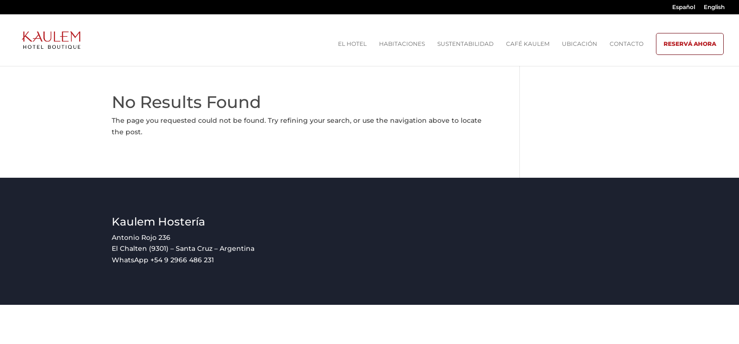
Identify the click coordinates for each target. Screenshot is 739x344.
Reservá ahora (690, 43)
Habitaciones (402, 44)
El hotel (352, 44)
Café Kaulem (527, 44)
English (714, 7)
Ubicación (579, 44)
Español (683, 7)
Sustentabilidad (465, 44)
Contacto (627, 44)
